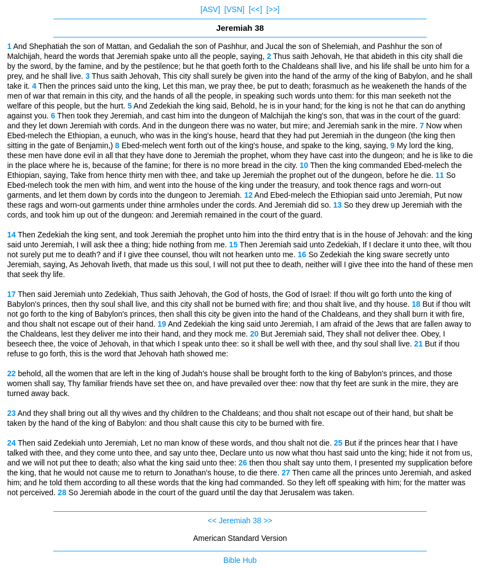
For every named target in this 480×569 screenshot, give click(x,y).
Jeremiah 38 (240, 520)
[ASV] (210, 9)
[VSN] (235, 9)
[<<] (255, 9)
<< (212, 520)
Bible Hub (240, 560)
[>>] (273, 9)
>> (267, 520)
